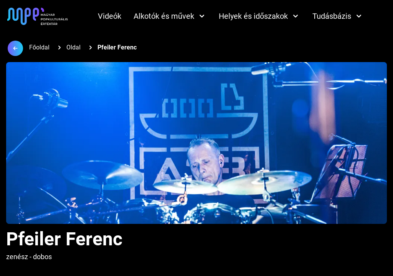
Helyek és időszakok (259, 16)
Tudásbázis (337, 16)
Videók (109, 16)
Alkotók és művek (170, 16)
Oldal (73, 47)
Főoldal (39, 47)
